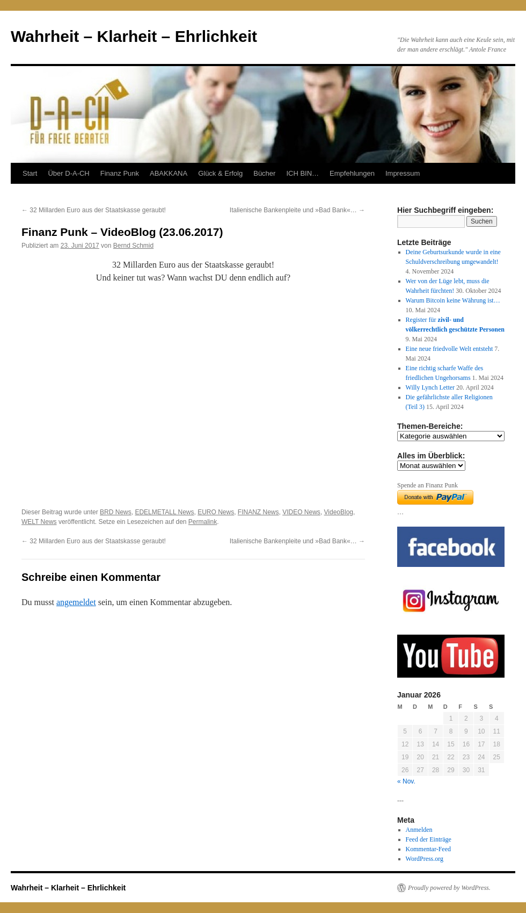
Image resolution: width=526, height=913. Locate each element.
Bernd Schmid (133, 245)
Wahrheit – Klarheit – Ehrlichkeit (134, 36)
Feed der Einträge (428, 839)
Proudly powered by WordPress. (449, 888)
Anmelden (419, 829)
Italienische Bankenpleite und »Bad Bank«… (297, 210)
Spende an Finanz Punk (427, 485)
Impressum (402, 173)
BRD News (116, 512)
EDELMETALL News (164, 512)
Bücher (264, 173)
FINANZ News (258, 512)
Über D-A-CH (68, 173)
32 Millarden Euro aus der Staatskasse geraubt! (93, 210)
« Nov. (406, 781)
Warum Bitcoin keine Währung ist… (453, 300)
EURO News (216, 512)
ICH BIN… (302, 173)
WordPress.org (424, 858)
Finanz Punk (119, 173)
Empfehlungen (352, 173)
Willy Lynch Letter (430, 387)
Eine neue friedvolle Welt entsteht (449, 349)
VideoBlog (339, 512)
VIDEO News (301, 512)
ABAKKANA (168, 173)
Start (30, 173)
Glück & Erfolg (220, 173)
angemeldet (76, 602)
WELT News (39, 522)
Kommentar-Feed (428, 849)
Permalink (202, 522)
